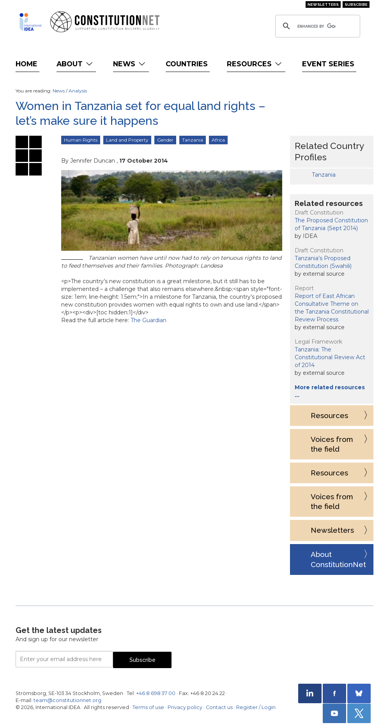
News (130, 64)
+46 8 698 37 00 (155, 693)
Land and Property (127, 140)
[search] (316, 26)
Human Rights (80, 140)
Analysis (78, 91)
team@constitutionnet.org (67, 700)
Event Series (328, 64)
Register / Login (256, 707)
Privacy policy (185, 707)
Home (26, 64)
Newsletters (323, 4)
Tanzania (192, 140)
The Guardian (148, 320)
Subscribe (356, 4)
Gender (165, 140)
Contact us (219, 707)
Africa (218, 140)
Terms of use (148, 707)
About (75, 64)
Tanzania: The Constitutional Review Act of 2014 (330, 357)
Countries (187, 64)
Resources (255, 64)
